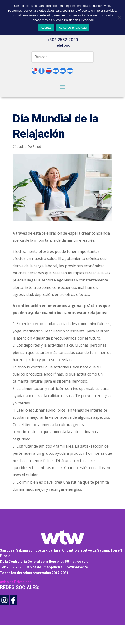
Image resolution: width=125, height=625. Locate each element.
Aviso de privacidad (73, 27)
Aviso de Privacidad (16, 582)
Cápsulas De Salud (27, 146)
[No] (119, 17)
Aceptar (46, 27)
